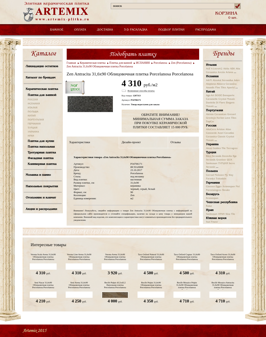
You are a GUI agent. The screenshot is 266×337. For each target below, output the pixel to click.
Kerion (220, 118)
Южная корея (216, 218)
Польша (212, 171)
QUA (229, 160)
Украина (212, 144)
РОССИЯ (33, 100)
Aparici (231, 87)
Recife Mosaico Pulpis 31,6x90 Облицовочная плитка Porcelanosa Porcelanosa (187, 285)
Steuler (226, 190)
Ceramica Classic (215, 137)
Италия (211, 65)
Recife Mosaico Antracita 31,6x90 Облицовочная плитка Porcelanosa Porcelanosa (223, 285)
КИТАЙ (32, 116)
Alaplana (211, 84)
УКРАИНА (33, 132)
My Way (229, 175)
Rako (209, 206)
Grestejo (211, 118)
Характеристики (79, 142)
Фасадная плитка (40, 158)
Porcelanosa (160, 62)
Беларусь (212, 194)
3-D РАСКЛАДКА (135, 29)
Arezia (221, 72)
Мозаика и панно (38, 175)
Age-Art (210, 95)
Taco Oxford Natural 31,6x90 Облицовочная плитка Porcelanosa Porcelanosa (151, 256)
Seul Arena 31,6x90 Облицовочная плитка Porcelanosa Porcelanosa (79, 285)
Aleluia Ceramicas (216, 114)
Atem (209, 148)
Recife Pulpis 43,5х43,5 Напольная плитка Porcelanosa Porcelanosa (115, 285)
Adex (237, 80)
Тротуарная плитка (42, 152)
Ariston (221, 129)
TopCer (210, 121)
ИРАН (31, 136)
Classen (210, 186)
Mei (238, 186)
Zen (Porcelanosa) (181, 62)
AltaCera (211, 129)
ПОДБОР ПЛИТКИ (171, 29)
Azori (220, 133)
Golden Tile (219, 148)
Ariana (229, 72)
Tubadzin (221, 179)
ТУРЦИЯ (32, 128)
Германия (213, 182)
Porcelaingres (213, 190)
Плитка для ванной (42, 95)
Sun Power (212, 222)
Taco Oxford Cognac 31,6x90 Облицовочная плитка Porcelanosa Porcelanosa (187, 256)
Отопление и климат (41, 197)
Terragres (231, 148)
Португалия (214, 110)
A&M (209, 80)
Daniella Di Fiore (215, 103)
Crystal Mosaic (226, 99)
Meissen (219, 175)
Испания (212, 76)
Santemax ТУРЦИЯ (217, 163)
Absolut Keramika (223, 80)
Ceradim (229, 133)
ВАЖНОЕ (56, 29)
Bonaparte (228, 95)
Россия (211, 125)
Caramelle (212, 99)
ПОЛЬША (33, 112)
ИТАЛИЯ (32, 108)
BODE (218, 95)
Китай (210, 91)
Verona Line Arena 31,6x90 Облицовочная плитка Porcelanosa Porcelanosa (79, 256)
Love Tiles (230, 118)
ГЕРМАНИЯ (34, 124)
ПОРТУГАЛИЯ (36, 120)
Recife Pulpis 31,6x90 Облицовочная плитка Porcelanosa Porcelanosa (151, 285)
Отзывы (176, 142)
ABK (232, 69)
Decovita (227, 156)
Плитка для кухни (41, 141)
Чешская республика (221, 202)
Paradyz (210, 179)
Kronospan (229, 186)
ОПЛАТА (80, 29)
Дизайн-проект (131, 142)
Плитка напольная (41, 146)
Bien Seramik (213, 156)
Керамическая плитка (42, 89)
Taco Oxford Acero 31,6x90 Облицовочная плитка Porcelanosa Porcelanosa (222, 256)
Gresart (231, 114)
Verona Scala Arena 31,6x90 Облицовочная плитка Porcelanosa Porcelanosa (43, 256)
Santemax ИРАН (215, 214)
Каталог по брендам (40, 77)
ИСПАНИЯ (34, 104)
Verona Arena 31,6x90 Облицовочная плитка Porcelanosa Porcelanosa (115, 256)
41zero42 (216, 69)
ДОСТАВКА (105, 29)
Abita (226, 69)
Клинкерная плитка (42, 164)
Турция (211, 152)
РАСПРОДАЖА (205, 29)
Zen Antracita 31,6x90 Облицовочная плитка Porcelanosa (100, 66)
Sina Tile (230, 214)
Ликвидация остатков (42, 66)
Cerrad (210, 175)
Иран (209, 210)
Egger (219, 186)
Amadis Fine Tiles (216, 87)
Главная (71, 62)
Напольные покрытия (42, 186)
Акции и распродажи (41, 209)
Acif (208, 69)
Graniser (221, 160)
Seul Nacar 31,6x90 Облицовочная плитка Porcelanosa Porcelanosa (43, 285)
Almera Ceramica (226, 84)
